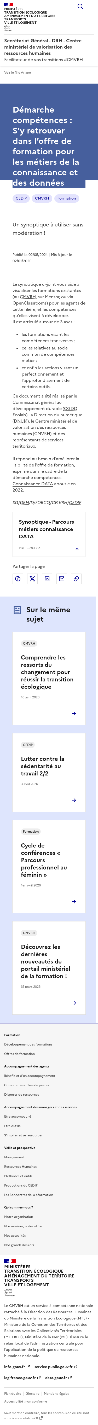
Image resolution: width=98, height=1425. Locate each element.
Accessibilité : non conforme (25, 1401)
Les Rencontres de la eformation (28, 1195)
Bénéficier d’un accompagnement (29, 1075)
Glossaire (32, 1393)
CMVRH (42, 198)
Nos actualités (15, 1235)
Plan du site (12, 1393)
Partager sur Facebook (18, 579)
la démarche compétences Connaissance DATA (40, 477)
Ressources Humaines (20, 1166)
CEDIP (21, 198)
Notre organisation (18, 1216)
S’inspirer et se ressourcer (23, 1135)
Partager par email (61, 579)
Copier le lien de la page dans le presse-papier (76, 579)
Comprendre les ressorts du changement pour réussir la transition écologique (47, 672)
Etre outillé (12, 1126)
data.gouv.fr (56, 1378)
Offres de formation (19, 1054)
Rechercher (80, 6)
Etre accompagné (17, 1116)
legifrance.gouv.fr (20, 1378)
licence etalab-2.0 (24, 1418)
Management (14, 1157)
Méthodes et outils (18, 1176)
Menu (90, 6)
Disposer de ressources (21, 1094)
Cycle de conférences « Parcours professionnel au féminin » (44, 860)
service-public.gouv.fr (53, 1367)
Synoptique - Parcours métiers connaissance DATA (46, 529)
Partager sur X (32, 579)
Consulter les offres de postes (26, 1085)
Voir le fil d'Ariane (17, 72)
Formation (66, 198)
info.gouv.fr (14, 1367)
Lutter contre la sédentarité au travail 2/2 (42, 766)
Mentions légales (56, 1393)
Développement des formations (28, 1044)
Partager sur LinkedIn (47, 579)
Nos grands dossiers (19, 1245)
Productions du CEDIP (21, 1185)
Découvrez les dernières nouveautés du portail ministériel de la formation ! (45, 961)
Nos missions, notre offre (23, 1226)
